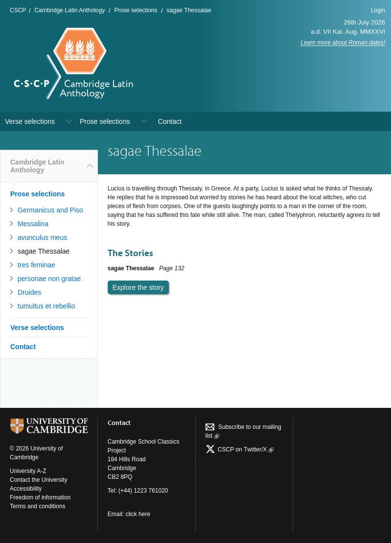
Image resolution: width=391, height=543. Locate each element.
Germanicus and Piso (50, 210)
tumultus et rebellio (46, 306)
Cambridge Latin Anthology (69, 10)
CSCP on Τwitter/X (245, 449)
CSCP (18, 10)
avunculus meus (42, 237)
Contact (170, 121)
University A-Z (28, 471)
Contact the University (38, 479)
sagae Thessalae (188, 10)
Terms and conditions (37, 506)
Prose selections (135, 10)
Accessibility (26, 488)
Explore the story (138, 287)
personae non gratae (49, 279)
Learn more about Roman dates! (342, 42)
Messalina (33, 224)
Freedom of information (40, 497)
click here (137, 514)
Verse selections (30, 121)
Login (378, 10)
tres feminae (36, 265)
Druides (29, 292)
